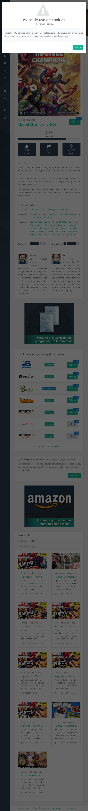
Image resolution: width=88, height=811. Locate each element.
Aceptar (78, 47)
